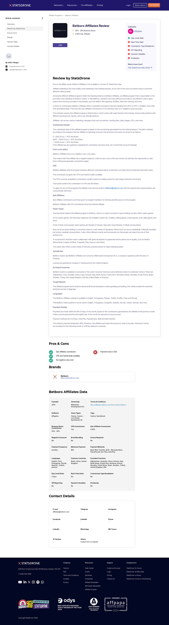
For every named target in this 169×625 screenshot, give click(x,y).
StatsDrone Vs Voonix (134, 568)
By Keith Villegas (12, 63)
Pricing (109, 575)
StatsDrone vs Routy (134, 575)
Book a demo (140, 5)
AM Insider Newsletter (93, 586)
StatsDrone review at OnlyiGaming (139, 579)
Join (60, 45)
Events (87, 572)
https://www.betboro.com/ (70, 378)
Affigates (138, 31)
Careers (66, 568)
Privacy (66, 582)
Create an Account (113, 568)
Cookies (66, 579)
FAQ (64, 572)
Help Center (89, 568)
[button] (59, 5)
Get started (154, 5)
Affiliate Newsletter (91, 582)
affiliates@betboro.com (114, 188)
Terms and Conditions (71, 575)
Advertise (88, 575)
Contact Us (111, 579)
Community (89, 579)
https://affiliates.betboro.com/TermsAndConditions (108, 405)
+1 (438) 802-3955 (24, 574)
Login (128, 5)
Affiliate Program (91, 589)
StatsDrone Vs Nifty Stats (135, 572)
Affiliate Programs (55, 15)
